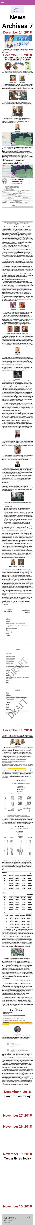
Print (6, 1217)
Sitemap (11, 1217)
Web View (28, 1217)
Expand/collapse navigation (17, 2)
